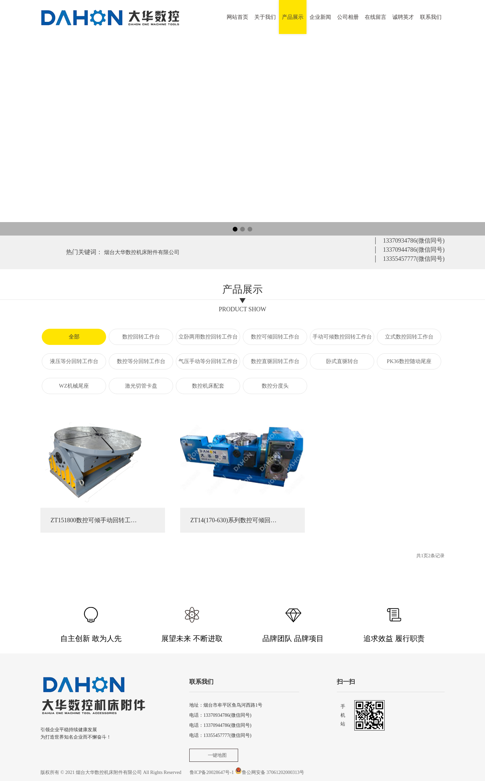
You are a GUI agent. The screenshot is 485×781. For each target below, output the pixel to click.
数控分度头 (275, 386)
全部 (74, 337)
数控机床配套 (208, 386)
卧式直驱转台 (342, 361)
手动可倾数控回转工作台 (342, 337)
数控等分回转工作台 (141, 361)
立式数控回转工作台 (409, 337)
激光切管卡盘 (141, 386)
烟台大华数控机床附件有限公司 (142, 252)
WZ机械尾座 (74, 386)
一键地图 (217, 755)
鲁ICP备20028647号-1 (212, 772)
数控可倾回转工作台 (275, 337)
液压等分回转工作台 (74, 361)
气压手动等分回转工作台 (208, 361)
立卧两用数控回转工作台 (208, 337)
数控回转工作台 (141, 337)
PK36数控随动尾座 (409, 361)
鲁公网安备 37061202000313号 (273, 772)
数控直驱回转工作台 (275, 361)
